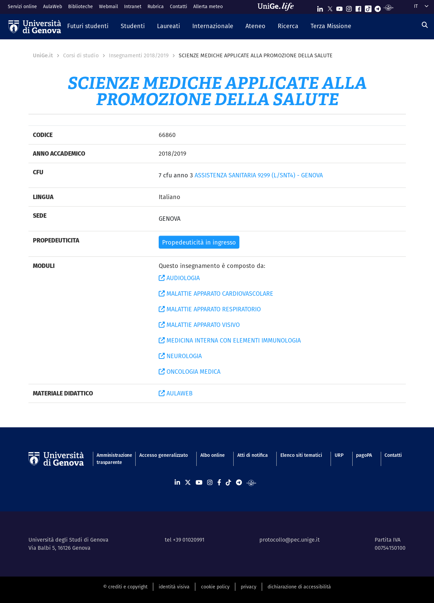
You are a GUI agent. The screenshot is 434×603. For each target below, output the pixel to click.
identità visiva (174, 586)
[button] (88, 26)
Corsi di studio (81, 55)
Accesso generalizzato (163, 455)
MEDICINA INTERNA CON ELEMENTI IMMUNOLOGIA (230, 340)
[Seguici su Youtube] (339, 7)
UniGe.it (43, 55)
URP (339, 455)
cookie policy (215, 586)
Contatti (178, 6)
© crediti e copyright (125, 586)
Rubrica (155, 6)
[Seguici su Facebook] (358, 7)
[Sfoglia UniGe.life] (278, 7)
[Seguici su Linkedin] (320, 7)
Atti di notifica (252, 455)
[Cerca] (425, 25)
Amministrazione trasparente (111, 459)
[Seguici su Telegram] (377, 7)
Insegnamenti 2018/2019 (139, 55)
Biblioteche (80, 6)
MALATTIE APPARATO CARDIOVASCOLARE (216, 293)
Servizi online (22, 6)
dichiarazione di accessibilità (299, 586)
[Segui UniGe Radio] (388, 7)
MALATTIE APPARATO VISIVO (199, 324)
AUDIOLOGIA (179, 278)
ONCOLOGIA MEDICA (189, 371)
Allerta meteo (208, 6)
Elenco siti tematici (301, 455)
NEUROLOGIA (180, 356)
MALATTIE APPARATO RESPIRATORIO (210, 309)
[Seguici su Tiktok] (368, 7)
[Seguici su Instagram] (349, 7)
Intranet (132, 6)
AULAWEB (176, 393)
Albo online (212, 455)
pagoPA (364, 455)
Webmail (108, 6)
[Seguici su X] (330, 7)
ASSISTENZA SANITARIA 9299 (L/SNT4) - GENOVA (259, 175)
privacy (248, 586)
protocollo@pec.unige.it (289, 540)
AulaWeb (52, 6)
